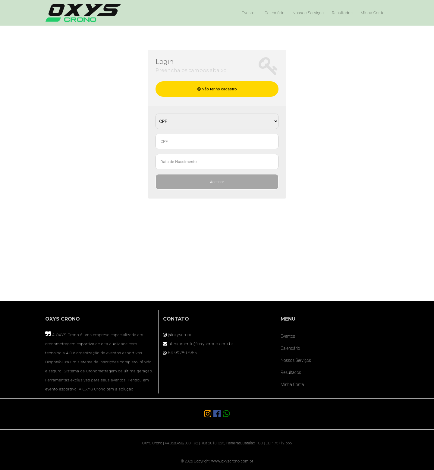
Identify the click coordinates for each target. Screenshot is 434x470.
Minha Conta (373, 13)
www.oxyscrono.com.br (232, 461)
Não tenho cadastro (217, 89)
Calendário (275, 13)
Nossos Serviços (308, 13)
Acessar (217, 182)
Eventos (249, 13)
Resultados (342, 13)
